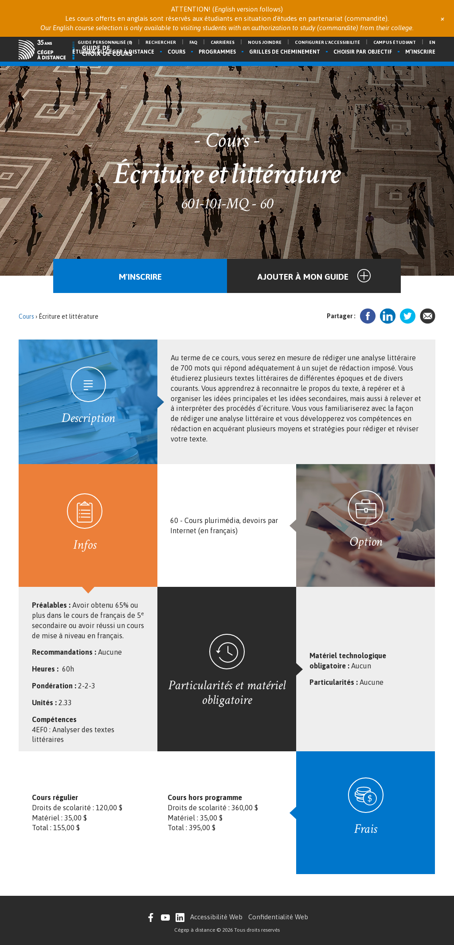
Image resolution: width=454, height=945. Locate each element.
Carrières (223, 42)
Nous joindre (265, 42)
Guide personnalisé (105, 42)
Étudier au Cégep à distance (113, 52)
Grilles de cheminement (284, 52)
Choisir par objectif (362, 52)
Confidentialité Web (278, 917)
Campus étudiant (394, 42)
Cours (176, 52)
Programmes (217, 52)
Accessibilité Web (216, 917)
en (432, 42)
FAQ (193, 42)
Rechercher (160, 42)
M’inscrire (420, 52)
